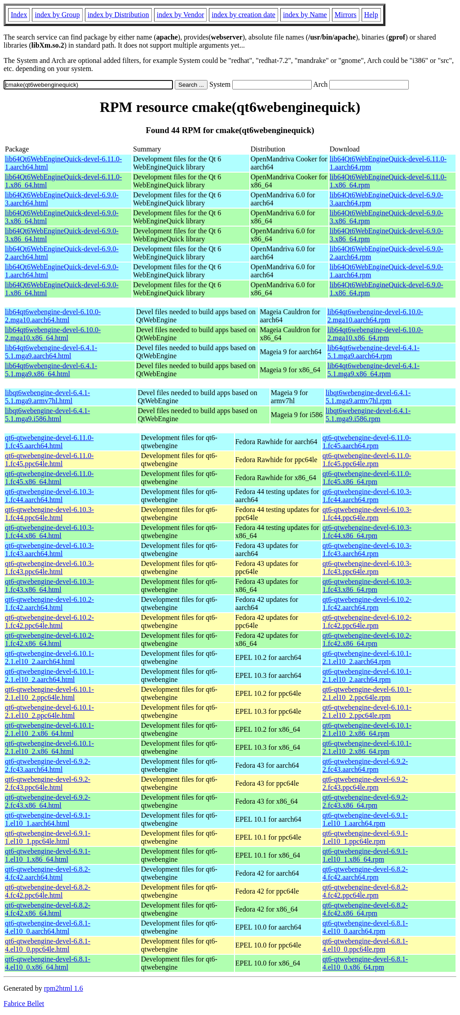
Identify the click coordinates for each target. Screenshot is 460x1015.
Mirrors (346, 14)
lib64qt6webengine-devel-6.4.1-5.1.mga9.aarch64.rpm (373, 352)
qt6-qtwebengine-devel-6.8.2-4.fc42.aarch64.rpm (365, 873)
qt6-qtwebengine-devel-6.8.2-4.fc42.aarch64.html (47, 873)
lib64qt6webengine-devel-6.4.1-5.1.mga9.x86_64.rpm (373, 370)
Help (371, 14)
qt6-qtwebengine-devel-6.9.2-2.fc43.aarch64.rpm (365, 765)
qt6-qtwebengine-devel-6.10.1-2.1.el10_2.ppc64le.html (49, 693)
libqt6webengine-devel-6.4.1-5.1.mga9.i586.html (47, 415)
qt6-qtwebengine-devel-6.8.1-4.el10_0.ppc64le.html (47, 945)
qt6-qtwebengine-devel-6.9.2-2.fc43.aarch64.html (47, 765)
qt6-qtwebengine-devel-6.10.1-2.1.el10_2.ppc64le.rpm (367, 693)
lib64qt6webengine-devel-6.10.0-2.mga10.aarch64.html (53, 316)
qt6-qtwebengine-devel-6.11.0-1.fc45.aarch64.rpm (367, 442)
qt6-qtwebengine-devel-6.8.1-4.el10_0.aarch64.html (47, 927)
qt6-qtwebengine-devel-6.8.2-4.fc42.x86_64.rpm (365, 909)
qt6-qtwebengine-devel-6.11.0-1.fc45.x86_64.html (49, 477)
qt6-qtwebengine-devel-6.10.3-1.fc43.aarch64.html (49, 549)
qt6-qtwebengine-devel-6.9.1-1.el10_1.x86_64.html (47, 855)
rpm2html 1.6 (63, 988)
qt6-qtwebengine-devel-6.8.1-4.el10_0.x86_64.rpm (365, 963)
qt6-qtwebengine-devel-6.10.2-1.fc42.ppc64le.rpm (367, 621)
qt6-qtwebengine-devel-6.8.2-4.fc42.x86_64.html (47, 909)
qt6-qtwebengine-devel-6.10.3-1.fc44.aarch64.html (49, 495)
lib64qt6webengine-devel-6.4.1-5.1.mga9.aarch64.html (51, 352)
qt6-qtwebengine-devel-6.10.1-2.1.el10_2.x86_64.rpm (367, 729)
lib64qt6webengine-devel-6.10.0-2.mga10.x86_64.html (53, 334)
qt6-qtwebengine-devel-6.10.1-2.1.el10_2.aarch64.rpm (367, 657)
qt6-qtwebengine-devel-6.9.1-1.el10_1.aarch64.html (47, 819)
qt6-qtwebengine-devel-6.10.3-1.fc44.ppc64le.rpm (367, 513)
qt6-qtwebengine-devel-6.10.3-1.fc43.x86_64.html (49, 585)
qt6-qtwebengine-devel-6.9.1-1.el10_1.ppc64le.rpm (365, 837)
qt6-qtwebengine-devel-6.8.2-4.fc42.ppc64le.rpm (365, 891)
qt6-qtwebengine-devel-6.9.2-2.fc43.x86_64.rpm (365, 801)
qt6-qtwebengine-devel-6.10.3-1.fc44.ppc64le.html (49, 513)
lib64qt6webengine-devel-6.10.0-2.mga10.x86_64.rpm (375, 334)
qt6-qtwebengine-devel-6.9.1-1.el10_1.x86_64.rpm (365, 855)
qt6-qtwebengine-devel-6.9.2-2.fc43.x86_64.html (47, 801)
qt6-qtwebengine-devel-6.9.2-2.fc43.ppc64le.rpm (365, 783)
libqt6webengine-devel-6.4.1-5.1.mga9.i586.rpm (368, 415)
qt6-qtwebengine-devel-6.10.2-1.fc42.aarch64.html (49, 603)
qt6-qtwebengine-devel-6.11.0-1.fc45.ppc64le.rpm (367, 459)
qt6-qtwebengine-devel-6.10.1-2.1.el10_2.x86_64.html (49, 729)
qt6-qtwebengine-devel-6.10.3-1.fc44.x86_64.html (49, 531)
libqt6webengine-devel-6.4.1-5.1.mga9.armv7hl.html (47, 397)
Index (19, 14)
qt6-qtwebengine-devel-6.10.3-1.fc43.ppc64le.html (49, 567)
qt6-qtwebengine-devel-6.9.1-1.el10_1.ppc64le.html (47, 837)
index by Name (305, 14)
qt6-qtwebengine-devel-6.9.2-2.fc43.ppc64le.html (47, 783)
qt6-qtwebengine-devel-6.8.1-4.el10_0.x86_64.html (47, 963)
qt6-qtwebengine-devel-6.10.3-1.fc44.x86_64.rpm (367, 531)
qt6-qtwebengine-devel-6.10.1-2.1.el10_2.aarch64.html (49, 657)
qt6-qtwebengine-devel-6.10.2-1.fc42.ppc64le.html (49, 621)
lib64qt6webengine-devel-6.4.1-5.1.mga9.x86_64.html (51, 370)
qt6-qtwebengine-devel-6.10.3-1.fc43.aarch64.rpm (367, 549)
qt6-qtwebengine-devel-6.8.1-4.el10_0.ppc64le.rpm (365, 945)
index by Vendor (180, 14)
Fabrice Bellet (24, 1003)
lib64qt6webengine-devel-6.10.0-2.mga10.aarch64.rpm (375, 316)
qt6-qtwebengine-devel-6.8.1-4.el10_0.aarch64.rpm (365, 927)
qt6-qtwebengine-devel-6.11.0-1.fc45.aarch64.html (49, 442)
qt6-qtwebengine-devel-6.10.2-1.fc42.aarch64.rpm (367, 603)
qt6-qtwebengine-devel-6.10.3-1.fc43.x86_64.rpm (367, 585)
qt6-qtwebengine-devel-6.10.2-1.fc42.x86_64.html (49, 639)
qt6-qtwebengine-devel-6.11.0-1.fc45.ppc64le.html (49, 459)
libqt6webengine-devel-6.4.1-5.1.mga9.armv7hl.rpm (368, 397)
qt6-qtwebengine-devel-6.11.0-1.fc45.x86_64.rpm (367, 477)
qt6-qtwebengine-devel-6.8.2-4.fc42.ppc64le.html (47, 891)
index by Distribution (118, 14)
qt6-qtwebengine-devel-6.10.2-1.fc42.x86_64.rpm (367, 639)
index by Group (57, 14)
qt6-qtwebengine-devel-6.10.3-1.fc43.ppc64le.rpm (367, 567)
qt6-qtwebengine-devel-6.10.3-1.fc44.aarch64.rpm (367, 495)
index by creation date (243, 14)
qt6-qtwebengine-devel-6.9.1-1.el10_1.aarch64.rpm (365, 819)
